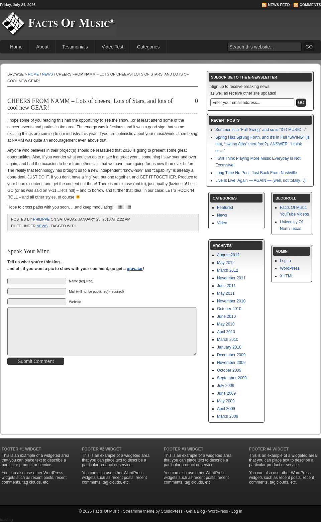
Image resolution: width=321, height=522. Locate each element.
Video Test (112, 46)
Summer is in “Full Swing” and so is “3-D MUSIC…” (261, 129)
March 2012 (227, 270)
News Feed (279, 5)
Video (222, 223)
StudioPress (172, 511)
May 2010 (226, 324)
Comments (310, 5)
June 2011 (226, 285)
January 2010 (229, 347)
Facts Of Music (106, 511)
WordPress (290, 268)
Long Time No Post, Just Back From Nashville (256, 172)
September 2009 (232, 378)
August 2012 (228, 255)
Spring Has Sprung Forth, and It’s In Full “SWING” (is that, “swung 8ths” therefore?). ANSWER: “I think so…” (262, 144)
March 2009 (227, 416)
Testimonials (75, 46)
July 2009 (225, 385)
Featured (225, 207)
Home (16, 46)
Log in (285, 260)
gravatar (134, 268)
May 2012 (226, 262)
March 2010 (227, 339)
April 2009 (226, 408)
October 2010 (229, 308)
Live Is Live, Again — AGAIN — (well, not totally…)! (261, 180)
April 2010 (226, 332)
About (42, 46)
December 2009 (231, 355)
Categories (148, 46)
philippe (41, 219)
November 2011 (231, 278)
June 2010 (226, 316)
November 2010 (231, 301)
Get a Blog (195, 511)
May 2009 (226, 401)
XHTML (287, 276)
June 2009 (226, 393)
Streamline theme (138, 511)
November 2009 (231, 362)
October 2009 (229, 370)
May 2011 (226, 293)
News (47, 74)
